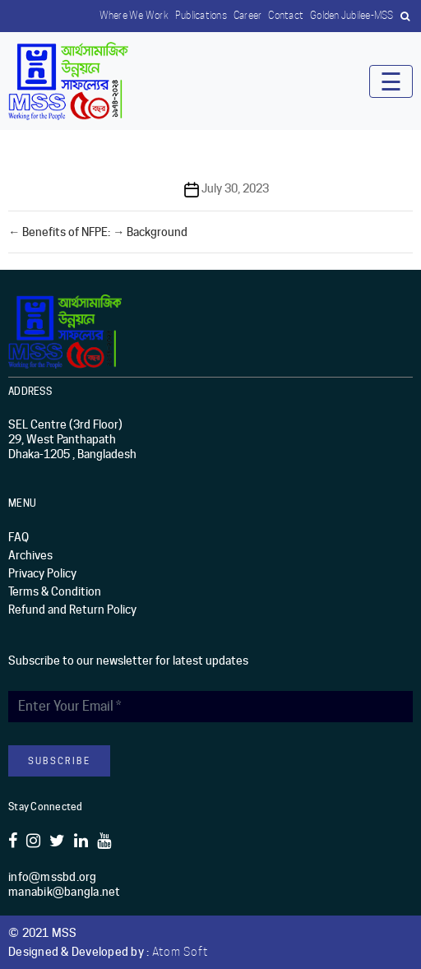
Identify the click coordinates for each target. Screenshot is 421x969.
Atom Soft (180, 951)
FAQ (18, 537)
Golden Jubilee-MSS (352, 15)
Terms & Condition (54, 591)
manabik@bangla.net (64, 891)
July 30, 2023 (235, 188)
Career (248, 15)
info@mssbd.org (52, 876)
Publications (201, 15)
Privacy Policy (42, 573)
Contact (285, 15)
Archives (30, 555)
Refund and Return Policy (72, 609)
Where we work (134, 15)
